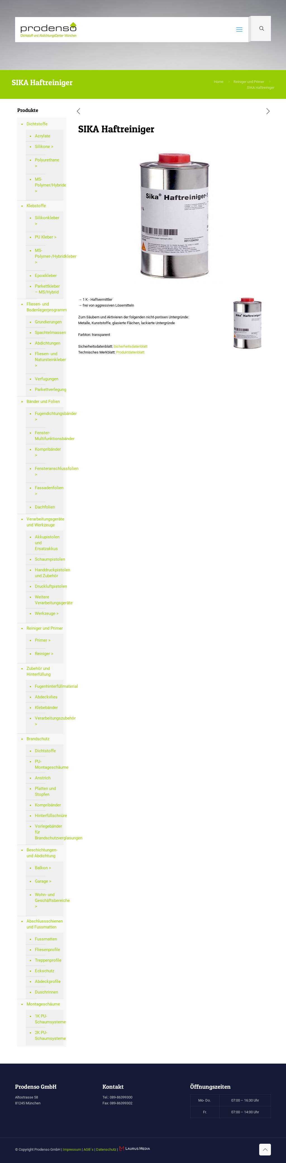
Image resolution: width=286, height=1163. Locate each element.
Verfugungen (46, 378)
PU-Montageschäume (48, 764)
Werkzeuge (45, 613)
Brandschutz (38, 738)
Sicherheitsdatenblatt (130, 346)
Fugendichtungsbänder (48, 413)
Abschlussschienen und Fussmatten (45, 924)
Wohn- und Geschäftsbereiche (48, 897)
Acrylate (42, 135)
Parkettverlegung (48, 389)
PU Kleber (44, 237)
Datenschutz (106, 1149)
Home (218, 82)
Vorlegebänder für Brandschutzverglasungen (48, 832)
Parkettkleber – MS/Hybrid (47, 289)
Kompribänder (48, 449)
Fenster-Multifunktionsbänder (48, 435)
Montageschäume (43, 1004)
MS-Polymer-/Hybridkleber (48, 253)
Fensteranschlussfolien (48, 468)
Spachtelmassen (48, 332)
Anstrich (43, 777)
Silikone (42, 146)
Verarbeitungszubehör (48, 718)
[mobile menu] (239, 29)
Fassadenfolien (48, 487)
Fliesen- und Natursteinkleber (48, 356)
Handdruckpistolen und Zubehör (48, 572)
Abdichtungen (47, 343)
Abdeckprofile (48, 981)
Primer (41, 640)
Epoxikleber (46, 275)
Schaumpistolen (48, 559)
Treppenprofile (48, 960)
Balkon (41, 867)
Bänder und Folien (43, 401)
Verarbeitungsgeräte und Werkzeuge (45, 522)
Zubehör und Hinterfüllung (39, 671)
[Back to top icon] (265, 1149)
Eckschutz (44, 970)
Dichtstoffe (37, 123)
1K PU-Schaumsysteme (48, 1019)
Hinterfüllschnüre (48, 815)
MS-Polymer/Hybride (48, 182)
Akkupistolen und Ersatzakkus (47, 542)
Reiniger (42, 653)
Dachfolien (45, 507)
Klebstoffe (36, 205)
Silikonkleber (47, 217)
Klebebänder (46, 707)
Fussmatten (46, 939)
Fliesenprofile (47, 949)
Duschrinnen (46, 992)
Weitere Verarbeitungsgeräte (48, 599)
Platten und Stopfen (45, 791)
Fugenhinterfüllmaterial (48, 686)
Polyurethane (47, 160)
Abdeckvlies (46, 696)
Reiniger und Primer (248, 82)
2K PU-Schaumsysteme (48, 1035)
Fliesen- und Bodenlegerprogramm (45, 307)
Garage (41, 881)
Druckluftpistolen (48, 586)
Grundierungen (48, 321)
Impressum (72, 1149)
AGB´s (89, 1149)
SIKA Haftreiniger (260, 87)
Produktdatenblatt (130, 352)
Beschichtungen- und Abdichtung (42, 852)
